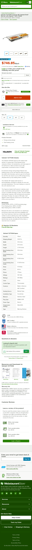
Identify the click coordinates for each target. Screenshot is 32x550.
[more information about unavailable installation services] (4, 128)
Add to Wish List (16, 109)
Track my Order (16, 522)
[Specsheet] (6, 374)
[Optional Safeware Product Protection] (26, 374)
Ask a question (13, 19)
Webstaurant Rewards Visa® (14, 104)
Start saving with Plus (12, 468)
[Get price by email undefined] (13, 75)
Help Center (16, 517)
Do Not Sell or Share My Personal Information (16, 545)
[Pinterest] (20, 493)
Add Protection (25, 91)
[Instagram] (2, 493)
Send (27, 75)
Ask (26, 351)
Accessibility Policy (16, 543)
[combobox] (16, 6)
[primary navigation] (4, 2)
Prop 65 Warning (7, 227)
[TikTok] (15, 493)
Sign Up (27, 459)
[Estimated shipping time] (28, 134)
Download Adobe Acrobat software (10, 384)
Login (4, 69)
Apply (28, 105)
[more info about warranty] (7, 93)
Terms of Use (12, 358)
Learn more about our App (13, 477)
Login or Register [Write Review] (16, 441)
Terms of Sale (16, 535)
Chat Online (7, 527)
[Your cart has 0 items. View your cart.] (28, 2)
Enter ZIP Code (6, 129)
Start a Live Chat (5, 80)
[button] (6, 54)
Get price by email (6, 73)
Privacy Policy (20, 358)
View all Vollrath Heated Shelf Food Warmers (22, 151)
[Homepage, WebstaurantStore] (16, 2)
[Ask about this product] (16, 351)
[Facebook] (11, 493)
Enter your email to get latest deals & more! (15, 455)
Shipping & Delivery (22, 527)
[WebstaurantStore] (16, 483)
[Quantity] (4, 97)
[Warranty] (16, 374)
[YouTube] (6, 493)
